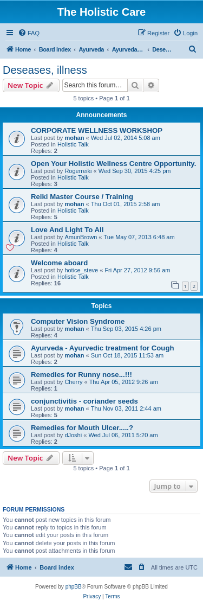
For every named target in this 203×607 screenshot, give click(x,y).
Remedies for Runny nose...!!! (81, 374)
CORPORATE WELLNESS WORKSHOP (96, 130)
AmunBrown (80, 237)
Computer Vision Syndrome (78, 321)
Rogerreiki (77, 171)
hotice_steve (81, 270)
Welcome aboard (59, 263)
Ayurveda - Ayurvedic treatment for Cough (102, 348)
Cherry (73, 382)
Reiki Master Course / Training (82, 197)
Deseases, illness (45, 70)
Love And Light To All (67, 230)
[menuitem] (29, 33)
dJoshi (73, 435)
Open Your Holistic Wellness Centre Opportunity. (113, 163)
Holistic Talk (73, 144)
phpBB (74, 587)
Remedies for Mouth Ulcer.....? (82, 428)
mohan (74, 138)
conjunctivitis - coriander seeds (84, 401)
